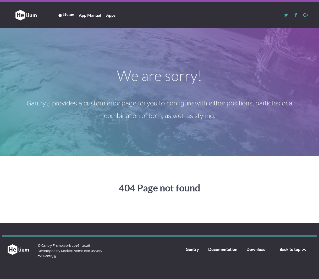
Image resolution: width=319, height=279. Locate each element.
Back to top (293, 249)
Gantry (192, 249)
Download (256, 249)
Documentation (222, 249)
